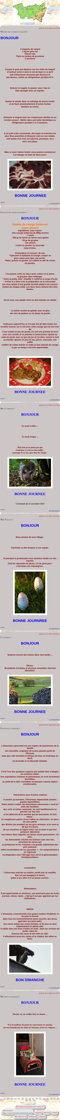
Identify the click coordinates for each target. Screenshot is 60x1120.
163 (40, 1099)
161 (33, 1099)
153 (5, 1099)
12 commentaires (54, 1094)
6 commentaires (54, 400)
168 (58, 1099)
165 (47, 1099)
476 (34, 1100)
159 (26, 1099)
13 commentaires (54, 628)
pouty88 (2, 202)
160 (29, 1099)
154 (8, 1099)
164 (44, 1099)
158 (22, 1099)
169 (26, 1100)
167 (54, 1099)
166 (51, 1099)
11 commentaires (54, 203)
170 (30, 1100)
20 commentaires (54, 511)
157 (19, 1099)
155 (12, 1099)
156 (15, 1099)
